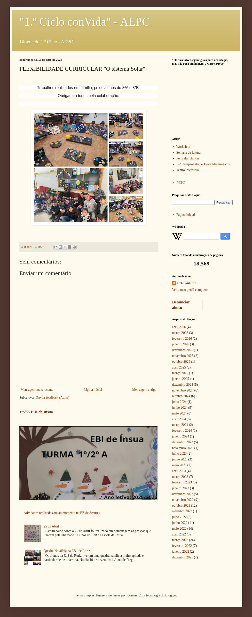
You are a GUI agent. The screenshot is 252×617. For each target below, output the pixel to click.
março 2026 (180, 333)
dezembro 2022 (182, 494)
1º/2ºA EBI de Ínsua (36, 412)
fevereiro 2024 (182, 430)
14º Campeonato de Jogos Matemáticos (203, 164)
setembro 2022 (182, 511)
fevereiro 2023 (182, 482)
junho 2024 (179, 407)
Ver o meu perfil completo (190, 290)
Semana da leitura (188, 152)
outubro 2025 (181, 361)
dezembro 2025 (182, 350)
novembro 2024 (182, 390)
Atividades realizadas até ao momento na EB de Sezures (62, 513)
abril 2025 (179, 367)
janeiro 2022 (180, 551)
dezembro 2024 (182, 384)
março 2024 (180, 425)
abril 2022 (179, 534)
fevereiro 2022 (182, 546)
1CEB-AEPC (186, 283)
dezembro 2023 (182, 442)
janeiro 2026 (180, 344)
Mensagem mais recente (37, 389)
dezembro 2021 (182, 557)
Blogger (170, 595)
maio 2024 (179, 413)
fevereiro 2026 (182, 338)
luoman (132, 595)
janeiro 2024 (180, 436)
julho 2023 (179, 453)
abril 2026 (179, 327)
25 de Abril (51, 526)
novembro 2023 (182, 448)
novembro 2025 (182, 356)
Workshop (183, 147)
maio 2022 (179, 528)
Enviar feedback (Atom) (52, 397)
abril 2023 (179, 471)
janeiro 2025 (180, 379)
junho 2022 (179, 523)
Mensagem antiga (144, 389)
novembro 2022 (182, 500)
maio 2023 (179, 465)
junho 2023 (179, 459)
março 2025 (180, 373)
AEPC (180, 183)
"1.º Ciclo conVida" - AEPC (84, 21)
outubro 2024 (181, 396)
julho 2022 (179, 517)
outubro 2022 (181, 505)
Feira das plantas (187, 158)
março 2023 (180, 477)
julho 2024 (179, 402)
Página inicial (93, 389)
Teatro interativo (187, 170)
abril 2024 (179, 419)
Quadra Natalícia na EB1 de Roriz (67, 551)
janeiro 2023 (180, 488)
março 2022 (180, 540)
